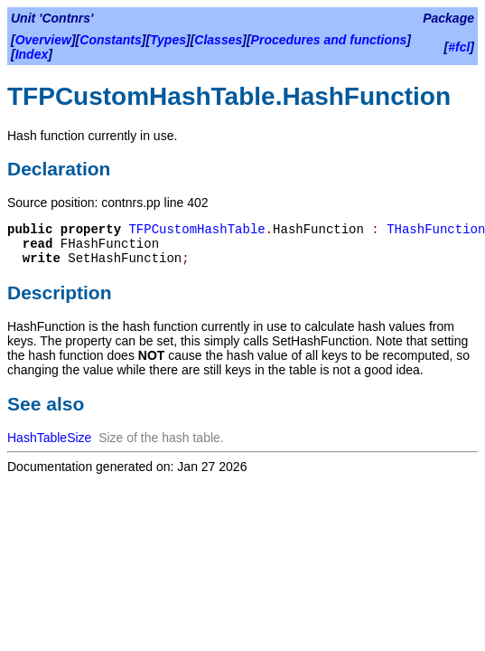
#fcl (459, 47)
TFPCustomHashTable (196, 229)
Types (168, 40)
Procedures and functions (329, 40)
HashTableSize (49, 437)
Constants (110, 40)
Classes (218, 40)
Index (32, 54)
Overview (43, 40)
